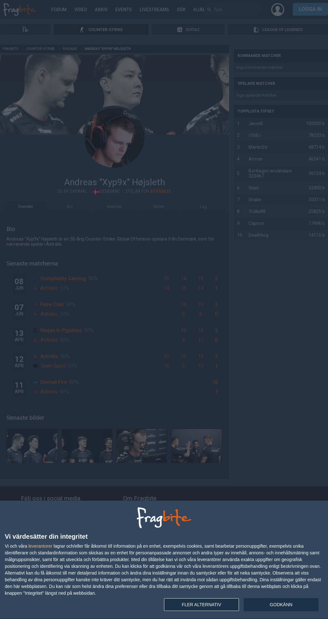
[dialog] (164, 560)
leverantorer (41, 546)
